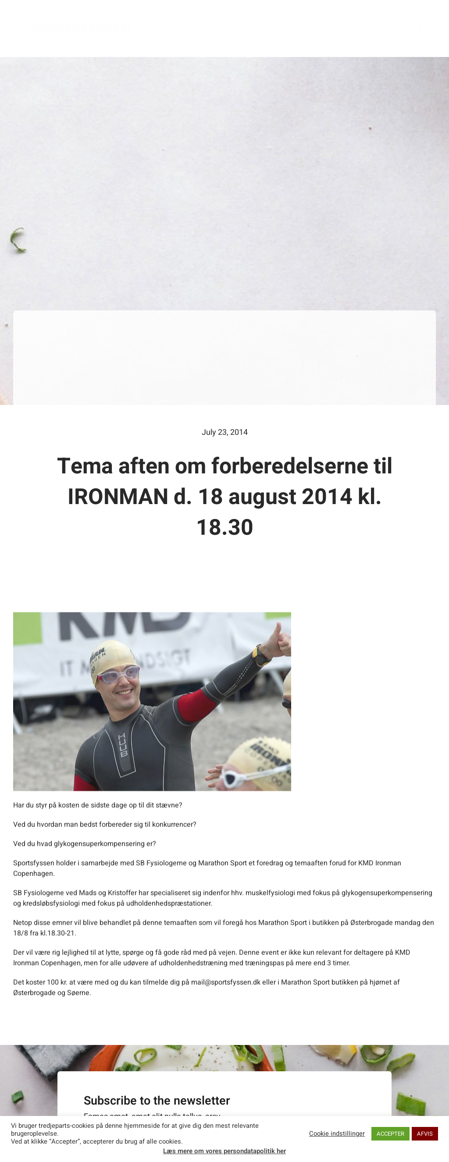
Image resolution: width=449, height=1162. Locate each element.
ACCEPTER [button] (390, 1134)
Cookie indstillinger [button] (337, 1134)
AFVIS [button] (425, 1134)
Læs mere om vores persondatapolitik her (224, 1151)
